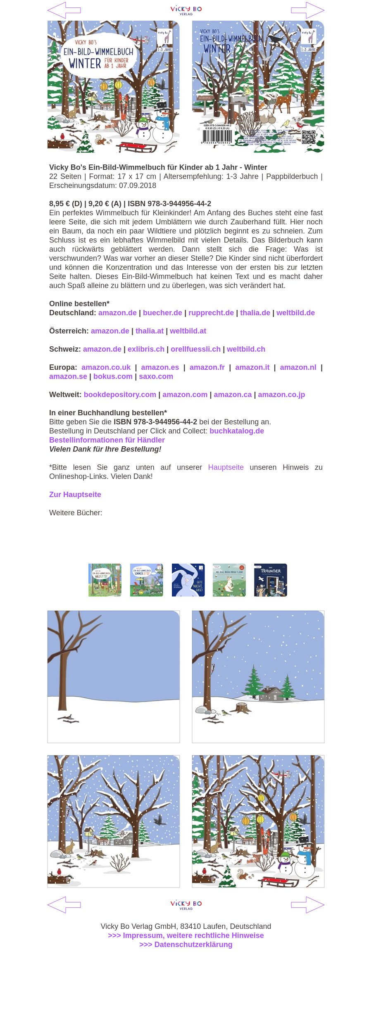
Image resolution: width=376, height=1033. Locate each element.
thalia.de (255, 313)
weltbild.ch (246, 349)
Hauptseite (226, 467)
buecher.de (162, 313)
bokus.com (113, 376)
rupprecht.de (211, 313)
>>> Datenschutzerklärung (186, 944)
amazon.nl (298, 367)
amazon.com (184, 394)
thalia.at (150, 331)
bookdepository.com (120, 394)
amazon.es (160, 367)
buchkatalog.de (236, 431)
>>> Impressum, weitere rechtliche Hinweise (186, 935)
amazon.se (68, 376)
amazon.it (252, 367)
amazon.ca (233, 394)
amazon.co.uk (106, 367)
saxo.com (156, 376)
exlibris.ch (146, 349)
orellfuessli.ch (196, 349)
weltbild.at (188, 331)
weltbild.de (295, 313)
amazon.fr (207, 367)
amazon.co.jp (281, 394)
